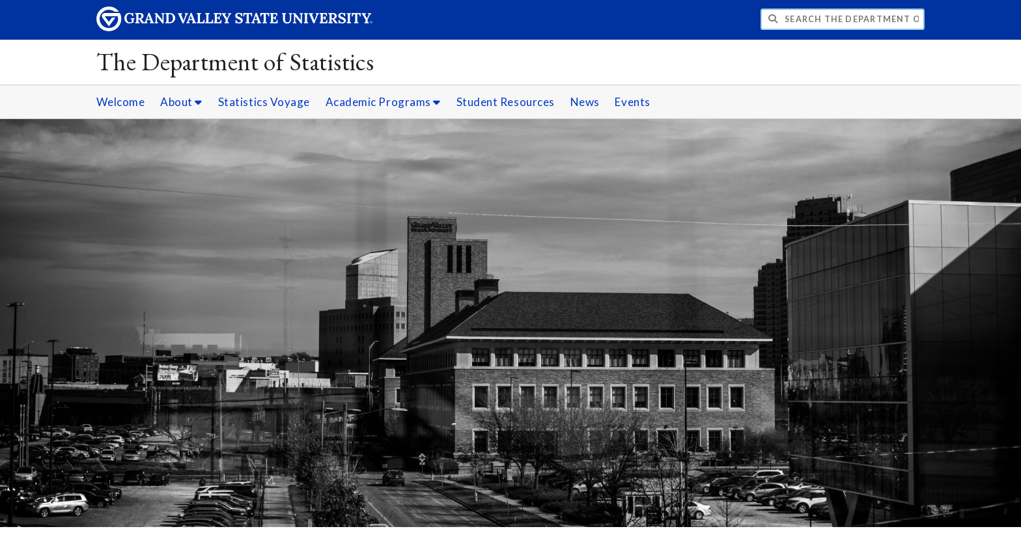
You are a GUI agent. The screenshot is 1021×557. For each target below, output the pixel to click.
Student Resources (505, 102)
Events (632, 102)
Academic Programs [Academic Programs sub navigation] (383, 102)
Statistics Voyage (264, 102)
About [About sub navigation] (181, 102)
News (585, 102)
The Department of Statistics (235, 61)
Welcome (120, 102)
